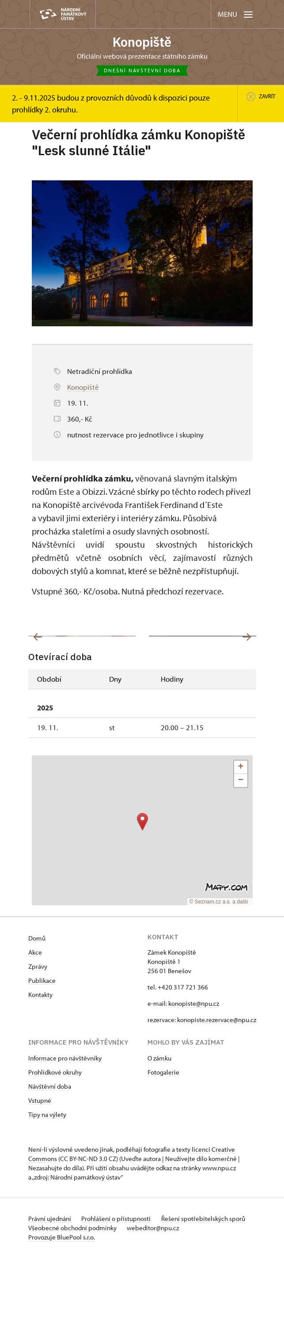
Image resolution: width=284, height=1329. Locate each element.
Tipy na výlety (47, 1186)
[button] (142, 893)
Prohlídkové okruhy (55, 1143)
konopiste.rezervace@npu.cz (216, 1091)
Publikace (42, 1052)
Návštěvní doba (49, 1158)
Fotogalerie (163, 1143)
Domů (36, 1009)
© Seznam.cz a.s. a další (218, 973)
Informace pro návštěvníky (65, 1129)
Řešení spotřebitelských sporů (206, 1290)
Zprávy (37, 1038)
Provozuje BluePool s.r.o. (61, 1308)
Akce (35, 1023)
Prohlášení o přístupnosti (118, 1290)
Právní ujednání (50, 1290)
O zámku (159, 1129)
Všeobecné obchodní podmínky (73, 1299)
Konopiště (142, 42)
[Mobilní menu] (236, 14)
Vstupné (39, 1172)
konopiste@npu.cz (193, 1075)
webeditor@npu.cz (155, 1299)
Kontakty (40, 1066)
